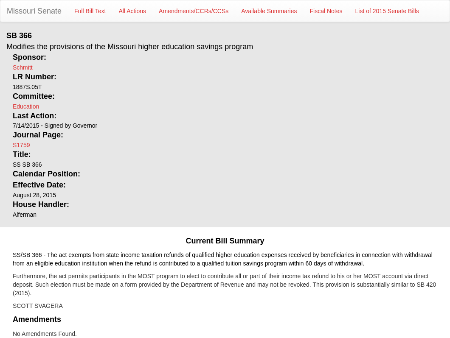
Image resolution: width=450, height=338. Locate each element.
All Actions (132, 11)
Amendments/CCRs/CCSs (193, 11)
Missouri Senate (34, 11)
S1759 (21, 145)
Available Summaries (269, 11)
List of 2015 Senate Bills (387, 11)
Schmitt (23, 67)
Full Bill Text (90, 11)
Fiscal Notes (326, 11)
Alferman (25, 214)
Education (26, 106)
